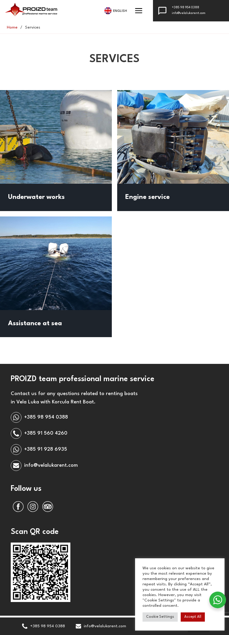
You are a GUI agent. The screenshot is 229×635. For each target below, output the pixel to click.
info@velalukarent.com (188, 13)
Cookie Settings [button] (160, 617)
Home (12, 27)
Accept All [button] (192, 617)
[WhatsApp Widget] (217, 600)
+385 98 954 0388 (185, 7)
